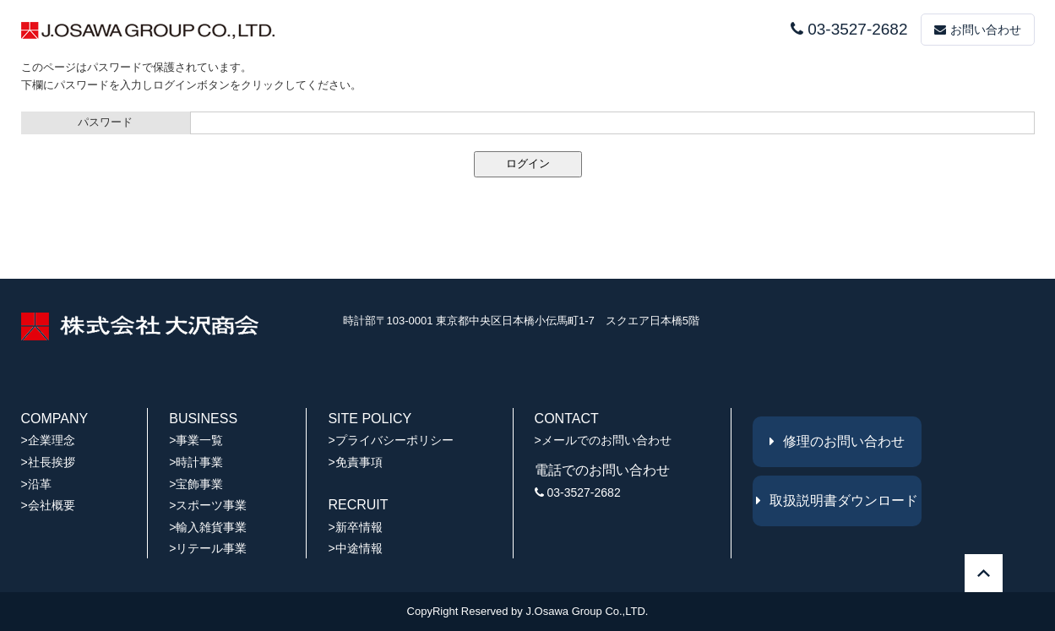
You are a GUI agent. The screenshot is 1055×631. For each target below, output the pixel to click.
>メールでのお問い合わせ (603, 440)
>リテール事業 (208, 548)
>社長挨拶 (48, 462)
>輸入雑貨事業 (208, 527)
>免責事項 (355, 462)
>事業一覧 (196, 440)
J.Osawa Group (563, 611)
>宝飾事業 (196, 484)
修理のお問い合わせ (837, 441)
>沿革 (36, 484)
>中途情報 (355, 548)
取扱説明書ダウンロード (837, 500)
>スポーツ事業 (208, 505)
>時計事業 (196, 462)
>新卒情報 (355, 527)
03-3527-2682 (849, 29)
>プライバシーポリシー (390, 440)
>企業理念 (48, 440)
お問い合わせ (977, 29)
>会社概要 (48, 505)
